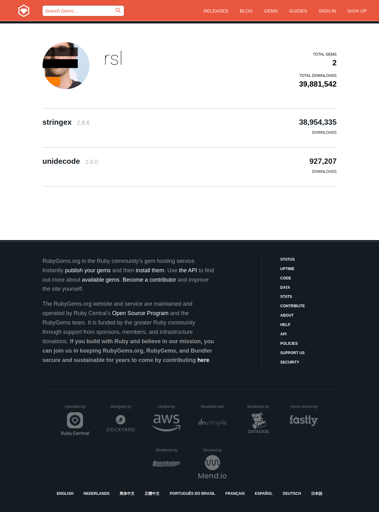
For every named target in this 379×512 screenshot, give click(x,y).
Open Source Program (140, 313)
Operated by (77, 408)
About (287, 315)
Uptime (287, 269)
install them (150, 270)
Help (285, 325)
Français (235, 493)
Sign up (357, 10)
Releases (216, 10)
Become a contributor (149, 280)
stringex (66, 122)
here (203, 360)
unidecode (70, 161)
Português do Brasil (192, 493)
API (283, 334)
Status (287, 259)
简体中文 (127, 493)
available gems (101, 280)
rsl (113, 58)
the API (188, 270)
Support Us (292, 353)
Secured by (214, 450)
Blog (246, 10)
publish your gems (88, 270)
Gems (271, 10)
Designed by (122, 406)
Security (290, 362)
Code (285, 278)
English (65, 493)
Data (285, 287)
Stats (286, 296)
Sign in (327, 10)
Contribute (292, 306)
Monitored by (259, 406)
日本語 (316, 493)
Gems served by (304, 406)
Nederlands (97, 493)
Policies (289, 343)
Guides (298, 10)
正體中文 (152, 493)
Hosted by (169, 406)
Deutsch (292, 493)
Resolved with (213, 406)
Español (264, 493)
